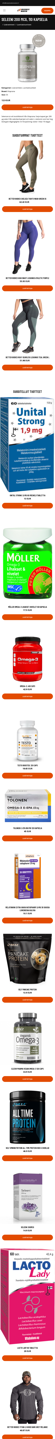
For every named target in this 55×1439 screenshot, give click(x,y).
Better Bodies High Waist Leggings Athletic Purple (27, 278)
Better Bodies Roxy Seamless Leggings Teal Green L (27, 357)
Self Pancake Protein (27, 989)
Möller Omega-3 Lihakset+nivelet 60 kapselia (27, 607)
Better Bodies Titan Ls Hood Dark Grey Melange (27, 1427)
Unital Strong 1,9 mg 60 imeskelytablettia (27, 495)
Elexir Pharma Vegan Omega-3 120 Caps (27, 1068)
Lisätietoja (27, 107)
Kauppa (47, 11)
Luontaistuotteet (24, 25)
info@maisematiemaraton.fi (10, 3)
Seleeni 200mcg (27, 1227)
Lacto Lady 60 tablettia (27, 1348)
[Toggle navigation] (4, 10)
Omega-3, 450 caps (27, 686)
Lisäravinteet (9, 25)
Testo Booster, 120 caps (27, 765)
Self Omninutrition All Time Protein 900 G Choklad (27, 1148)
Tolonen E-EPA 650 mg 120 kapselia (27, 828)
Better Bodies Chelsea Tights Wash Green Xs (27, 198)
